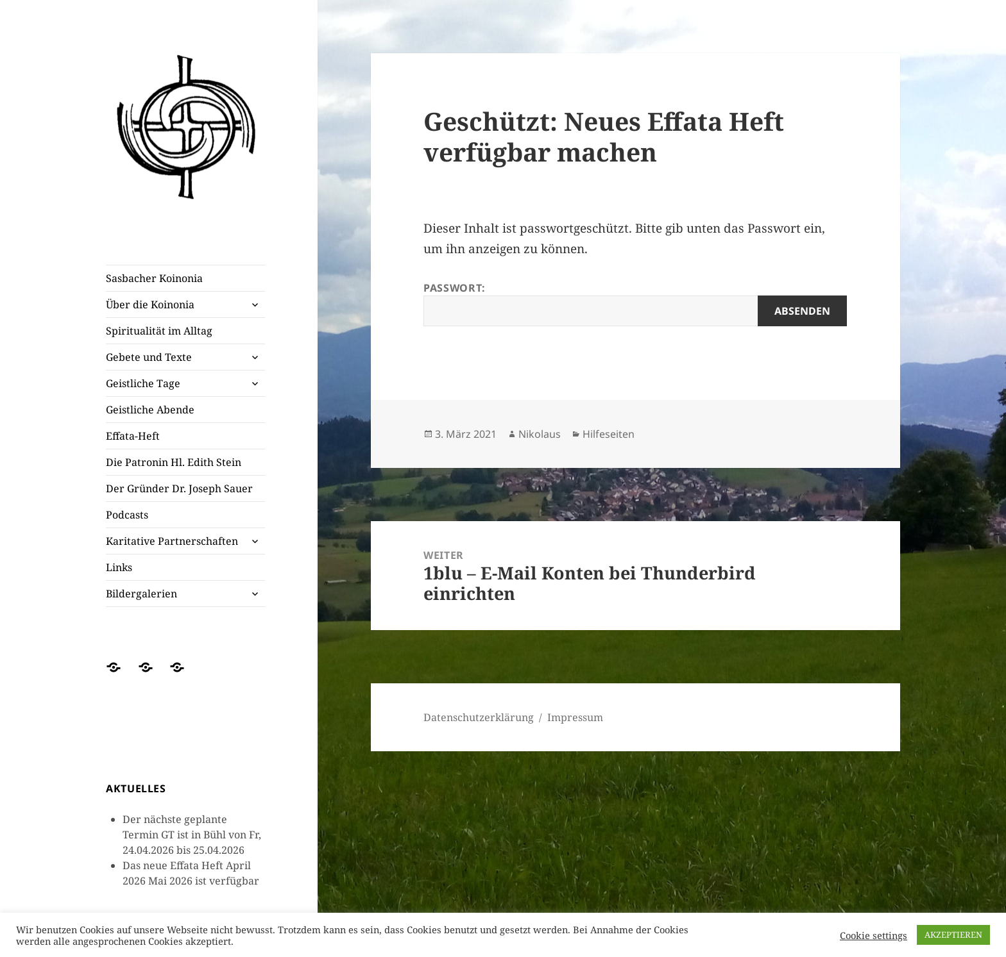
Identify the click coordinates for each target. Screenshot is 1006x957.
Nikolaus (539, 434)
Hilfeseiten (609, 434)
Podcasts (127, 515)
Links (119, 567)
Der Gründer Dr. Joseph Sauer (179, 488)
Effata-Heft (133, 436)
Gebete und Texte (149, 357)
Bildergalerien (141, 594)
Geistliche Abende (150, 410)
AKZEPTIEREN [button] (953, 934)
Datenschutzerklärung (478, 717)
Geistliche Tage (143, 383)
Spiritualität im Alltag (159, 331)
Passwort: (635, 303)
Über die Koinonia (150, 304)
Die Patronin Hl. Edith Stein (173, 462)
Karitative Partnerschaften (172, 541)
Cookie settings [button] (873, 935)
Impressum (575, 717)
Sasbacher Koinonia (154, 278)
